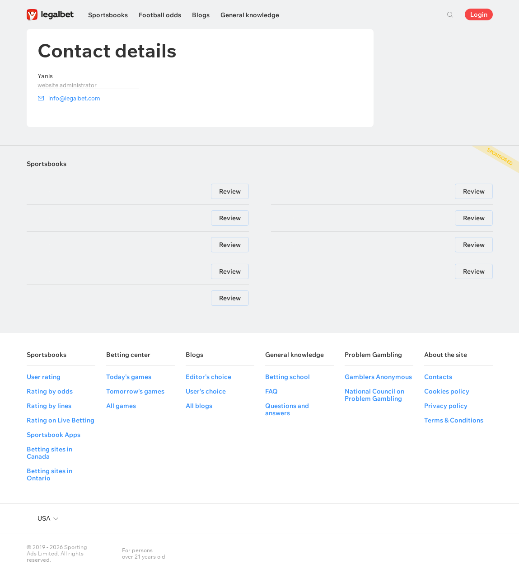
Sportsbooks (108, 15)
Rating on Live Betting (60, 420)
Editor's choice (208, 377)
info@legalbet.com (74, 98)
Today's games (128, 377)
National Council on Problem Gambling (374, 395)
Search (450, 14)
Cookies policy (446, 391)
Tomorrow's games (135, 391)
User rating (44, 377)
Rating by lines (49, 406)
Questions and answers (287, 409)
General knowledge (249, 15)
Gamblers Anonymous (378, 377)
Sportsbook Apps (53, 435)
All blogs (199, 406)
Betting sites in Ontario (49, 474)
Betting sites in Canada (49, 452)
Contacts (438, 377)
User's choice (206, 391)
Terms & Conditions (453, 420)
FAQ (271, 391)
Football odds (160, 15)
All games (121, 406)
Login (478, 14)
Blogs (201, 15)
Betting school (287, 377)
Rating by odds (50, 391)
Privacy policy (446, 406)
